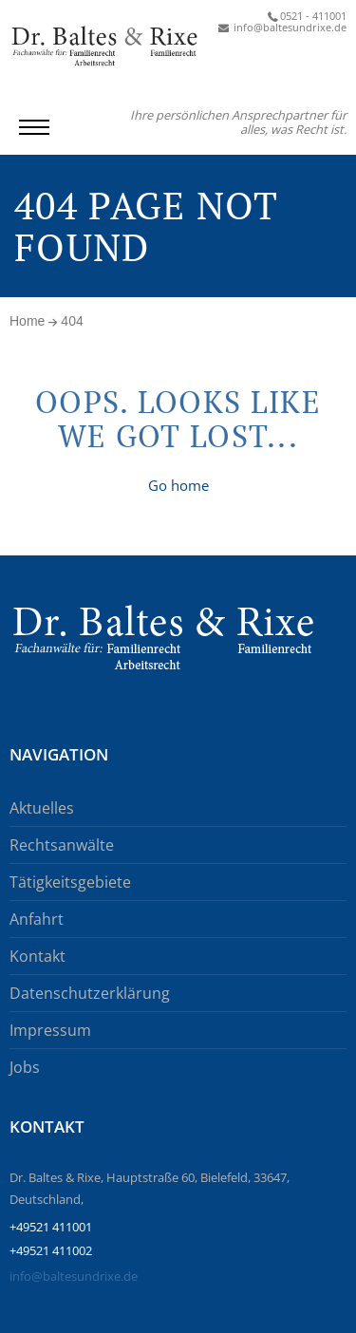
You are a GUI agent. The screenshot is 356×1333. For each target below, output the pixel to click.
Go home (178, 485)
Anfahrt (36, 919)
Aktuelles (41, 808)
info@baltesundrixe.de (73, 1276)
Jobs (24, 1067)
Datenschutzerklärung (89, 993)
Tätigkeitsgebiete (70, 882)
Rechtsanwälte (61, 845)
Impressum (50, 1030)
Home (27, 321)
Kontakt (37, 956)
